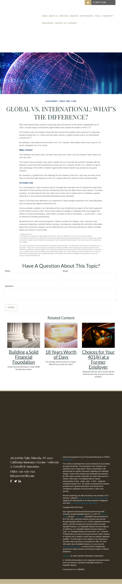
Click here (66, 556)
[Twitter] (16, 480)
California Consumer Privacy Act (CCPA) (93, 498)
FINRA (77, 517)
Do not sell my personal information (84, 503)
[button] (52, 16)
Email (65, 271)
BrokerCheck (67, 459)
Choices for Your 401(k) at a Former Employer (98, 359)
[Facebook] (11, 480)
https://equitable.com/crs (72, 546)
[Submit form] (11, 307)
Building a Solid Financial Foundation (23, 357)
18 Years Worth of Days (60, 354)
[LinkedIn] (20, 480)
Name (7, 271)
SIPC (82, 517)
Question (9, 286)
